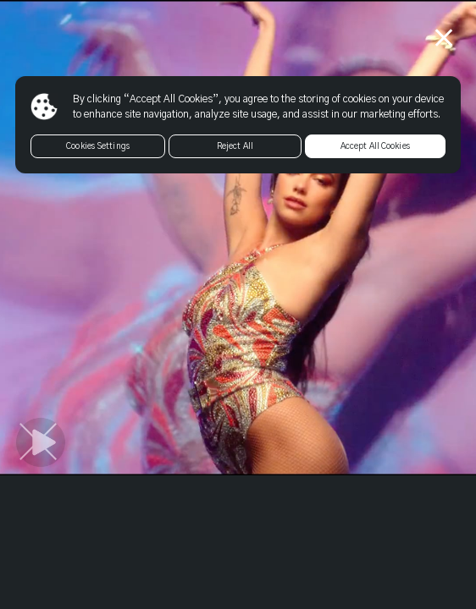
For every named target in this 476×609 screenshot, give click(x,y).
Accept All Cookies (375, 146)
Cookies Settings (98, 146)
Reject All (235, 146)
